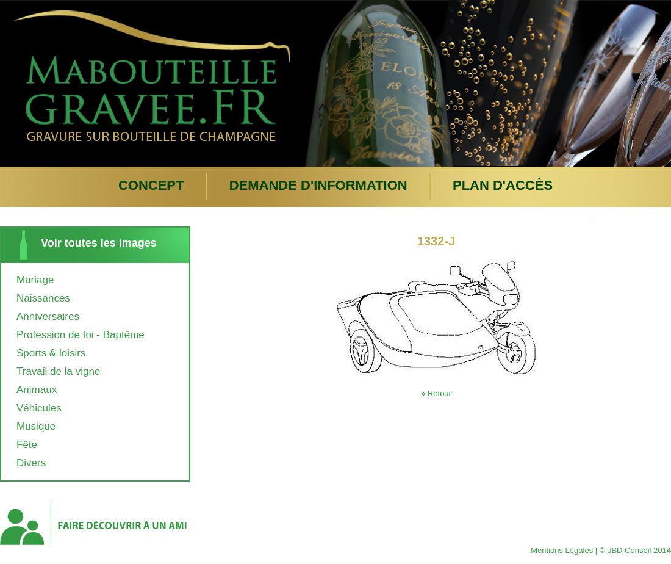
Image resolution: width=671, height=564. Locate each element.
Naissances (43, 298)
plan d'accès (503, 185)
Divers (31, 463)
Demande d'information (318, 185)
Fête (26, 444)
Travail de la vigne (58, 371)
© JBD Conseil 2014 (635, 550)
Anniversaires (47, 316)
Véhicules (39, 408)
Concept (151, 185)
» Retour (436, 393)
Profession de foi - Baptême (80, 335)
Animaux (36, 390)
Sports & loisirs (50, 353)
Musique (36, 426)
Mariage (35, 280)
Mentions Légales (562, 550)
